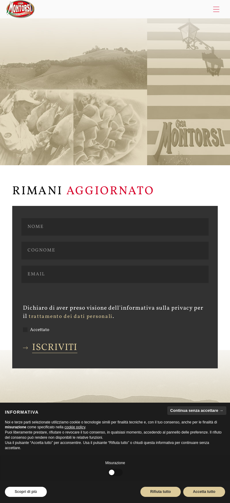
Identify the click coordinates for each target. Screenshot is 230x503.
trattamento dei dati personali (71, 316)
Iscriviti (54, 347)
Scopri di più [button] (26, 492)
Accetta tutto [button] (204, 492)
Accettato (36, 330)
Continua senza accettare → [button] (196, 410)
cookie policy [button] (75, 427)
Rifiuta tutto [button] (160, 492)
